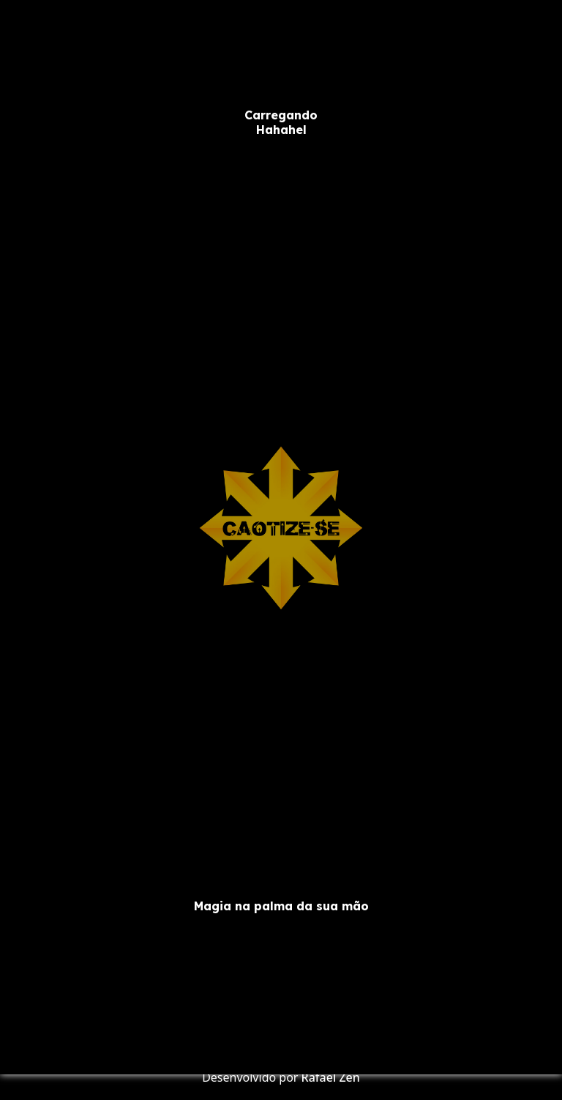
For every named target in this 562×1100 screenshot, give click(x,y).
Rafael (319, 1077)
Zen (349, 1077)
